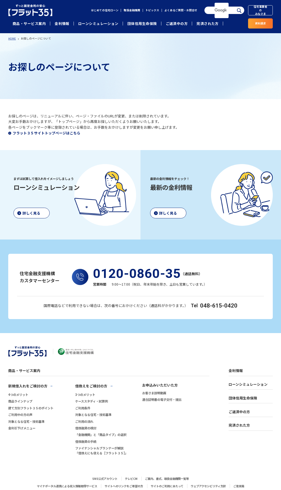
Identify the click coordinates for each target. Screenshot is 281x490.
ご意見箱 (238, 486)
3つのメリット (85, 394)
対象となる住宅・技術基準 (26, 421)
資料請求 (260, 23)
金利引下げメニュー (21, 428)
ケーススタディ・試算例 (91, 401)
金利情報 (62, 23)
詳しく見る (31, 213)
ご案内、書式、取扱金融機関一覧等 (167, 479)
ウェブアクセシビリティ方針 (208, 486)
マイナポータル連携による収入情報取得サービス (67, 486)
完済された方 (207, 23)
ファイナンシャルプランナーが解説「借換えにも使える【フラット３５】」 (101, 450)
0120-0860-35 (137, 273)
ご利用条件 (82, 408)
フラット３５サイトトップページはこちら (46, 133)
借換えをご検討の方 (91, 385)
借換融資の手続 (85, 441)
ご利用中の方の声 (20, 414)
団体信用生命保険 (142, 23)
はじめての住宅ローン (105, 10)
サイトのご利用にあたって (167, 486)
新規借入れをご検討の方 (27, 385)
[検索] (221, 10)
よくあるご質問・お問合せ (180, 10)
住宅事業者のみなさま (260, 10)
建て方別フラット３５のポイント (31, 408)
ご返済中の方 (177, 23)
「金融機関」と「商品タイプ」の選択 (101, 434)
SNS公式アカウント (104, 479)
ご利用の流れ (84, 421)
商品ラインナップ (20, 401)
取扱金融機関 (132, 10)
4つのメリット (18, 394)
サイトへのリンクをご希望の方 (124, 486)
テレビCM (131, 479)
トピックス (152, 10)
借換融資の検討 (85, 428)
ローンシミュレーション (98, 23)
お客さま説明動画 (154, 393)
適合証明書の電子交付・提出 (161, 399)
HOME (12, 38)
